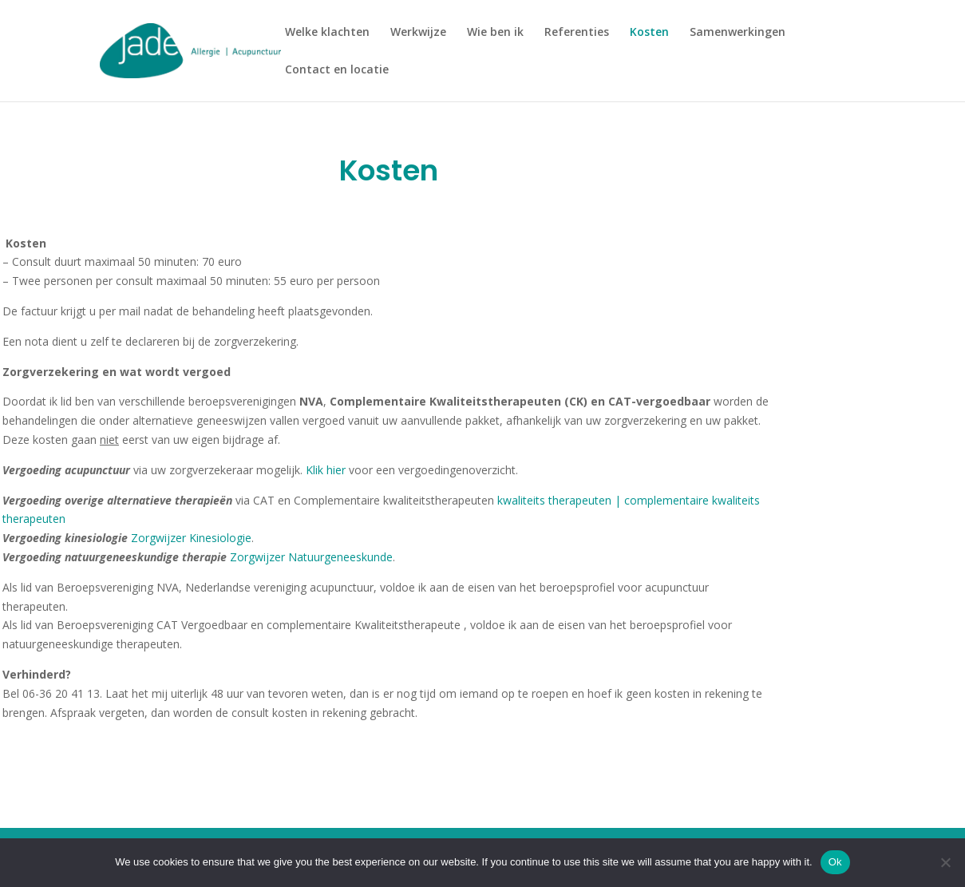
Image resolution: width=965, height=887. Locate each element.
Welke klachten (327, 32)
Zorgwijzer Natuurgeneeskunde (311, 556)
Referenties (576, 32)
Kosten (649, 32)
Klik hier (327, 469)
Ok (835, 862)
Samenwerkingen (737, 32)
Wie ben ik (495, 32)
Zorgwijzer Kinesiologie (191, 537)
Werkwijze (418, 32)
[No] (945, 862)
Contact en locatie (337, 70)
